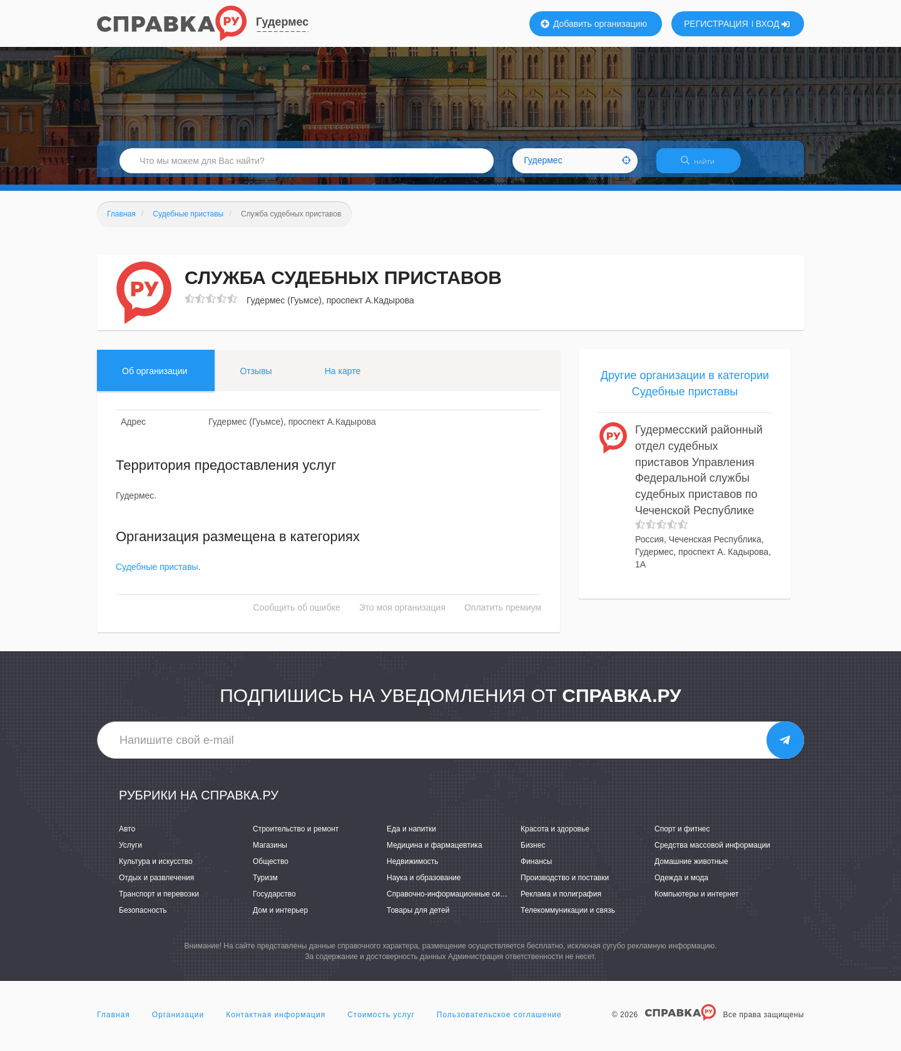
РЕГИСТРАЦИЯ (716, 24)
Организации (178, 1022)
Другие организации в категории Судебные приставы (685, 391)
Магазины (270, 852)
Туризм (265, 885)
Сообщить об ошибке (296, 616)
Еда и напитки (411, 836)
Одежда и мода (681, 885)
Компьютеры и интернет (696, 901)
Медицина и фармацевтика (434, 852)
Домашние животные (691, 869)
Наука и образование (424, 885)
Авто (127, 836)
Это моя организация (402, 616)
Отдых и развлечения (156, 885)
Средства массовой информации (712, 852)
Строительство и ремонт (296, 836)
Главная (113, 1022)
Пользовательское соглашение (499, 1022)
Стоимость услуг (381, 1022)
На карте (343, 378)
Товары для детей (418, 918)
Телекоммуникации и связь (568, 918)
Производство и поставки (565, 885)
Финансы (536, 869)
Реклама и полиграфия (561, 901)
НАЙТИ (704, 165)
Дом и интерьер (280, 918)
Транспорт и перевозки (159, 901)
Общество (270, 869)
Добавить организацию (594, 24)
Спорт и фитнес (682, 836)
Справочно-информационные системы (454, 901)
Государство (274, 901)
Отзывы (256, 378)
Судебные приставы (157, 575)
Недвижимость (413, 869)
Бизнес (533, 852)
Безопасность (143, 918)
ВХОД (773, 24)
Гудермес (282, 22)
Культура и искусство (156, 869)
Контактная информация (275, 1022)
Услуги (130, 852)
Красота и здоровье (555, 836)
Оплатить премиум (502, 616)
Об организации (154, 378)
